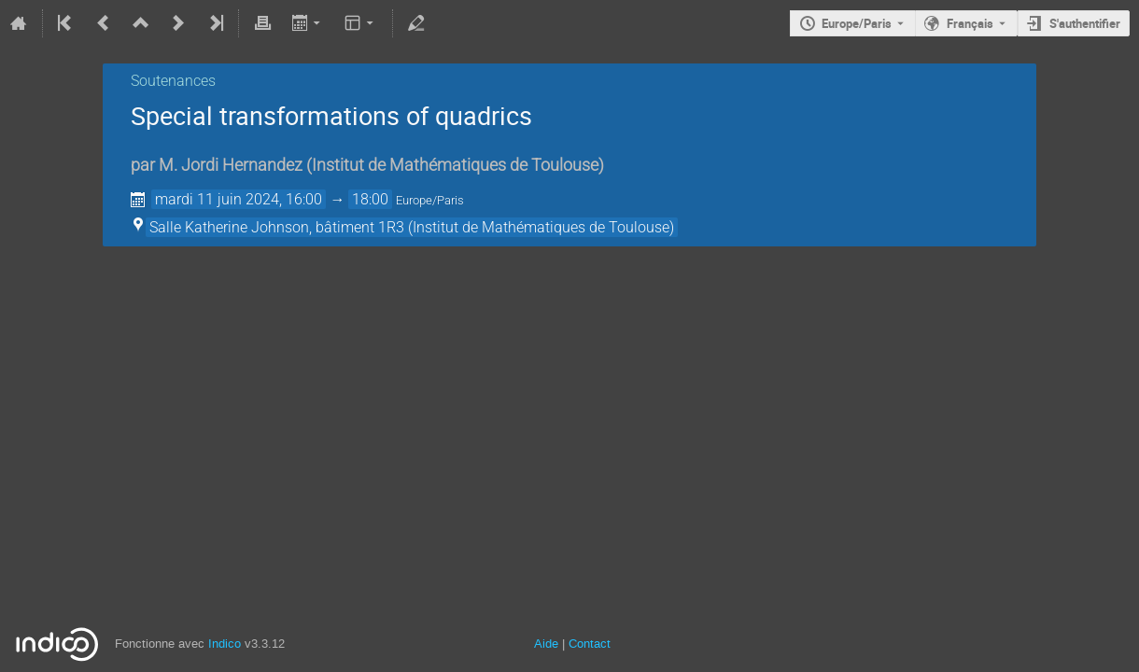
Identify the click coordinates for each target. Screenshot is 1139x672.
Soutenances (173, 81)
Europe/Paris (857, 23)
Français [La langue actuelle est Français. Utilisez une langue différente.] (970, 23)
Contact (590, 643)
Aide (546, 643)
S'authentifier (1084, 23)
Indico (224, 643)
